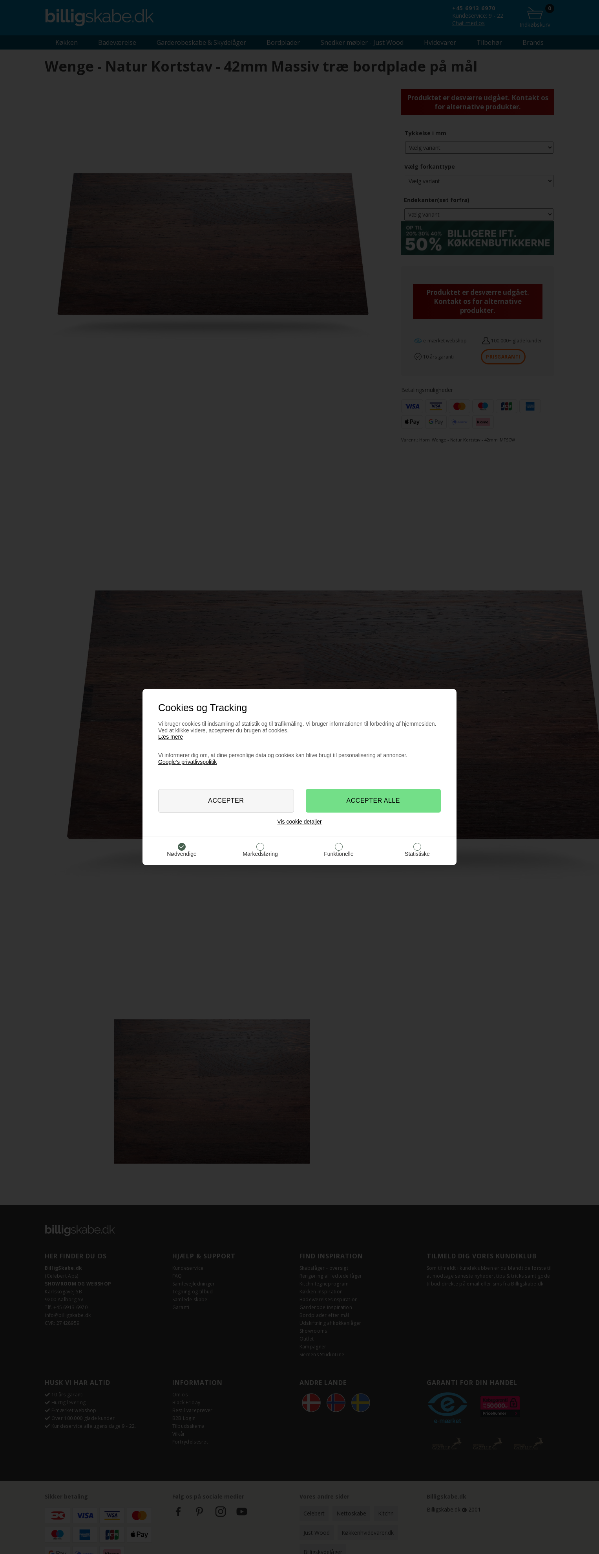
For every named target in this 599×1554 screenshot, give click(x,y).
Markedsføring (260, 854)
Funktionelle (339, 854)
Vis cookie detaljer (299, 821)
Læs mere (170, 737)
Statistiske (417, 854)
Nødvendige (182, 854)
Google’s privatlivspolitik (187, 762)
